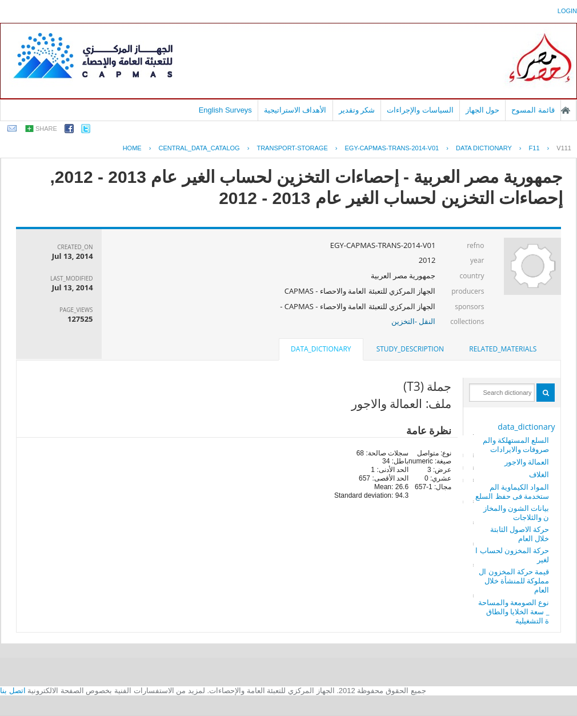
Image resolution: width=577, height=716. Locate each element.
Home (132, 148)
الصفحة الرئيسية (565, 110)
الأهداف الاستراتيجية (295, 110)
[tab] (502, 349)
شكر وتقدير (357, 110)
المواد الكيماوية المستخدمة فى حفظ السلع (512, 491)
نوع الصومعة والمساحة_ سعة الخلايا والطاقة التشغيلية (514, 611)
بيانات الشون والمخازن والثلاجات (516, 512)
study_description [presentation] (410, 349)
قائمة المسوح (533, 110)
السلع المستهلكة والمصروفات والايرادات (516, 444)
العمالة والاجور (526, 461)
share (46, 128)
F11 (534, 148)
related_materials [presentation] (502, 349)
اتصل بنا (13, 690)
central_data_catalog (198, 148)
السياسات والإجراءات (420, 110)
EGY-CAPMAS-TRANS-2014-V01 (392, 148)
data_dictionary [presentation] (321, 349)
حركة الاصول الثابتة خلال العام (520, 534)
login (567, 10)
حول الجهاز (483, 110)
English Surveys (225, 110)
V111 (563, 148)
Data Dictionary (484, 148)
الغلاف (539, 474)
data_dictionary (526, 426)
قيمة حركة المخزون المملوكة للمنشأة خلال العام (514, 580)
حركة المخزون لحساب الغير (512, 555)
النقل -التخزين (413, 321)
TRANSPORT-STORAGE (292, 148)
